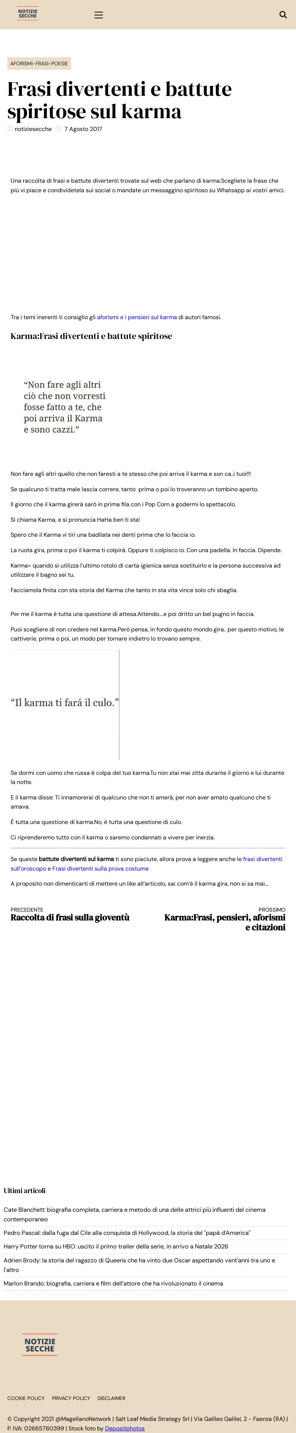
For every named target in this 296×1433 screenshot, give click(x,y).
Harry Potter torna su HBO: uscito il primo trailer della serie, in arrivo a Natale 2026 (116, 1246)
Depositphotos (125, 1428)
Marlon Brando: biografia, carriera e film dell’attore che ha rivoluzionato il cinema (113, 1283)
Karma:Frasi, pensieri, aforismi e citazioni (224, 919)
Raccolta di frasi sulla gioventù (72, 915)
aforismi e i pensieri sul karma (137, 317)
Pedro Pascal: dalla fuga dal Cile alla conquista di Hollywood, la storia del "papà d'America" (127, 1233)
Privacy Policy (71, 1398)
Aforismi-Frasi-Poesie (39, 63)
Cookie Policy (26, 1398)
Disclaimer (111, 1398)
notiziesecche (33, 129)
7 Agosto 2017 (83, 129)
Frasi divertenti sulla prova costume (100, 868)
